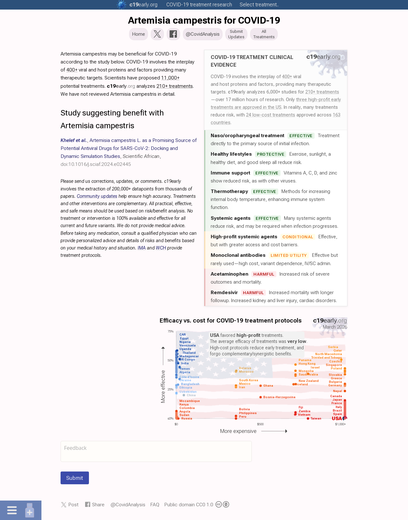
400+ (287, 78)
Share (98, 506)
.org (143, 5)
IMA (142, 250)
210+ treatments (322, 94)
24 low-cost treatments (270, 117)
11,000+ (170, 80)
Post (73, 506)
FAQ (154, 506)
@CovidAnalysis (128, 506)
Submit (74, 480)
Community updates (97, 198)
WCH (161, 250)
